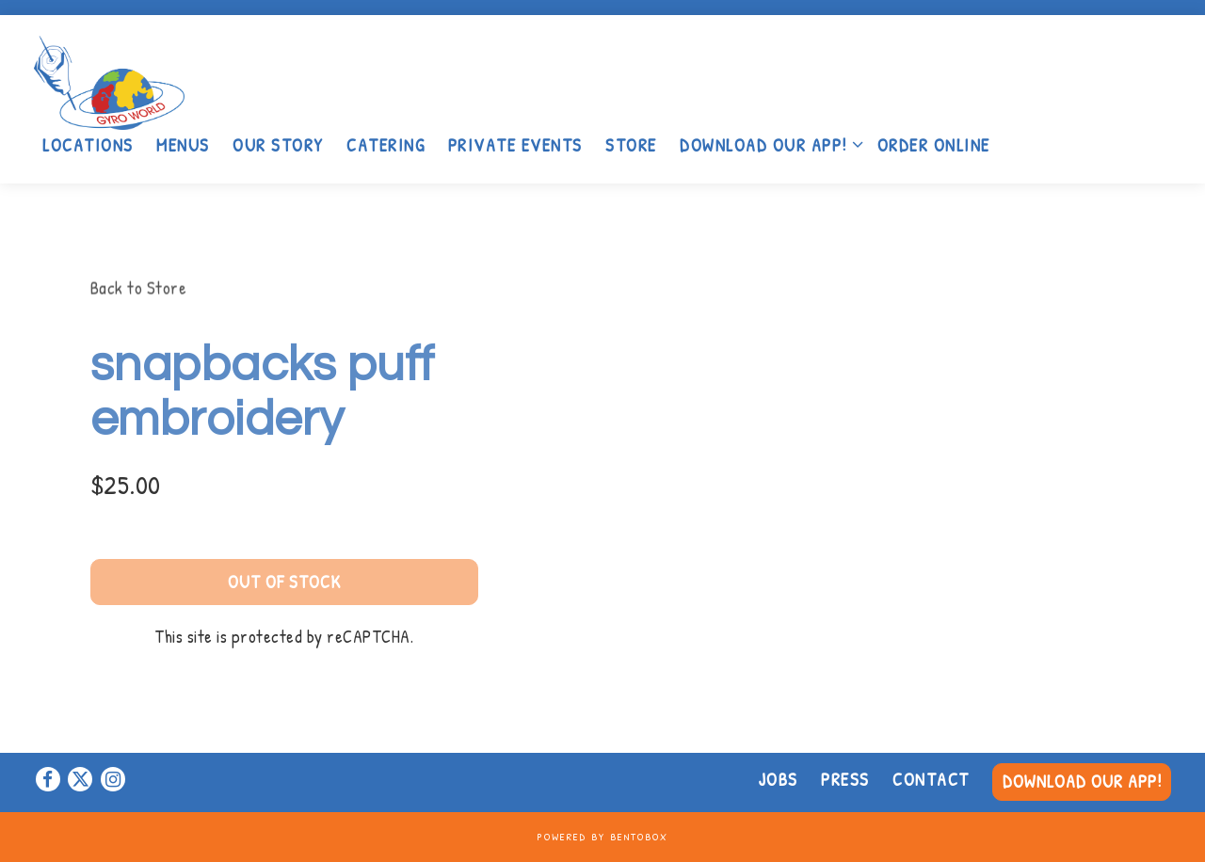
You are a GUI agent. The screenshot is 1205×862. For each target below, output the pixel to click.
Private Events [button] (515, 145)
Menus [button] (183, 145)
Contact (931, 779)
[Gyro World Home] (151, 80)
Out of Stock (284, 583)
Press (845, 779)
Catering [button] (385, 145)
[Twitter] (80, 779)
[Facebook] (48, 779)
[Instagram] (113, 779)
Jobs (778, 779)
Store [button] (631, 145)
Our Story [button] (278, 145)
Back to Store (138, 288)
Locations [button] (88, 145)
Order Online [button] (933, 145)
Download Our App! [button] (1082, 781)
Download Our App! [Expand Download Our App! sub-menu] (767, 144)
